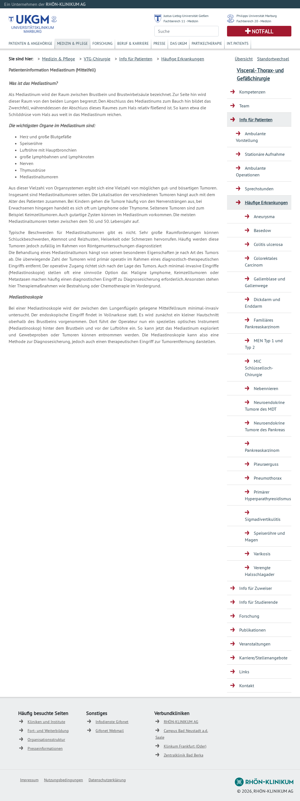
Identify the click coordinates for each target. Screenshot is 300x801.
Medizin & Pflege (72, 43)
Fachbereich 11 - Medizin (181, 21)
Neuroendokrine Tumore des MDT (265, 406)
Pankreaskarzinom (262, 450)
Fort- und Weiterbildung (48, 730)
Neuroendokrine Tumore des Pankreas (265, 426)
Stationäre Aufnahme (265, 154)
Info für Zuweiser (255, 588)
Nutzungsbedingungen (63, 779)
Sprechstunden (259, 188)
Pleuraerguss (266, 464)
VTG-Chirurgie (97, 58)
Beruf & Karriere (133, 43)
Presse (159, 43)
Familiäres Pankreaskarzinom (262, 323)
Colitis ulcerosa (268, 244)
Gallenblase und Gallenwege (265, 282)
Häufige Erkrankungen (182, 58)
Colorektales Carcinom (261, 261)
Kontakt (246, 685)
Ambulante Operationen (251, 171)
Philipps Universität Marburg (256, 16)
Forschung (102, 43)
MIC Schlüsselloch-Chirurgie (259, 367)
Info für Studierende (258, 602)
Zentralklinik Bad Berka (183, 755)
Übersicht (244, 58)
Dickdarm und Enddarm (262, 303)
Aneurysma (264, 216)
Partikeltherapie (207, 43)
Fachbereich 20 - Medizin (253, 21)
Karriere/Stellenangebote (263, 657)
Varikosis (262, 553)
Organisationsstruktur (46, 739)
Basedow (262, 230)
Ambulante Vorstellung (251, 137)
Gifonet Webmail (110, 730)
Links (244, 671)
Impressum (29, 779)
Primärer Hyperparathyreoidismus (268, 495)
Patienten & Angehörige (30, 43)
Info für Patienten (135, 58)
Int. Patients (237, 43)
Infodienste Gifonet (112, 721)
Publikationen (252, 630)
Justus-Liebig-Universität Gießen (186, 16)
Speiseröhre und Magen (265, 536)
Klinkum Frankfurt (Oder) (185, 746)
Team (244, 106)
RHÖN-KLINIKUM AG (181, 721)
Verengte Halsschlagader (259, 571)
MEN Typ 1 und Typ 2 (264, 344)
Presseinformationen (45, 748)
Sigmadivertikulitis (263, 519)
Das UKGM (178, 43)
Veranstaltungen (254, 644)
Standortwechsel (273, 58)
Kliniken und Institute (46, 721)
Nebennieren (266, 388)
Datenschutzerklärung (107, 779)
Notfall (262, 31)
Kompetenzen (252, 92)
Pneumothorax (268, 478)
